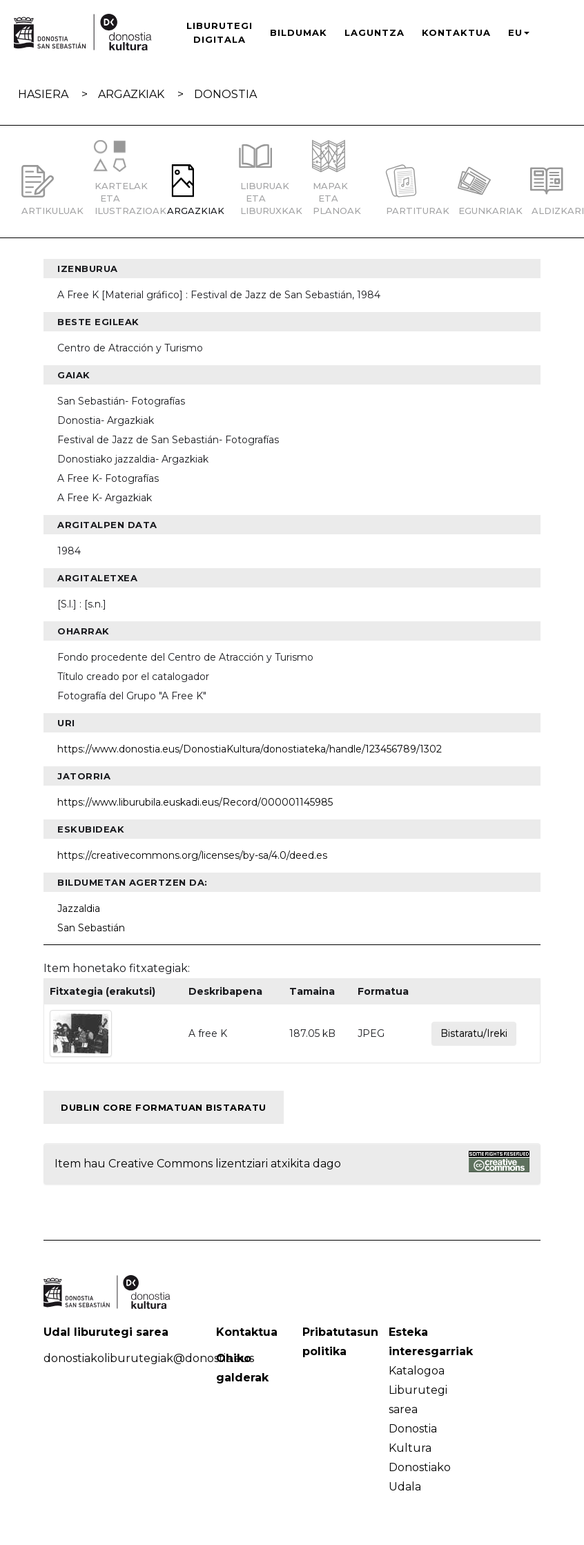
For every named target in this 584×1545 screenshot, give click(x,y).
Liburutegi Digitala (219, 32)
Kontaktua (456, 32)
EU (518, 32)
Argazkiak (131, 94)
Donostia (225, 94)
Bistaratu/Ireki (473, 1033)
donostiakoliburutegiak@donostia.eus (148, 1358)
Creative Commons (160, 1163)
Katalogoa (417, 1370)
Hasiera (43, 94)
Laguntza (374, 32)
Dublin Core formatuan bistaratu (163, 1107)
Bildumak (298, 32)
